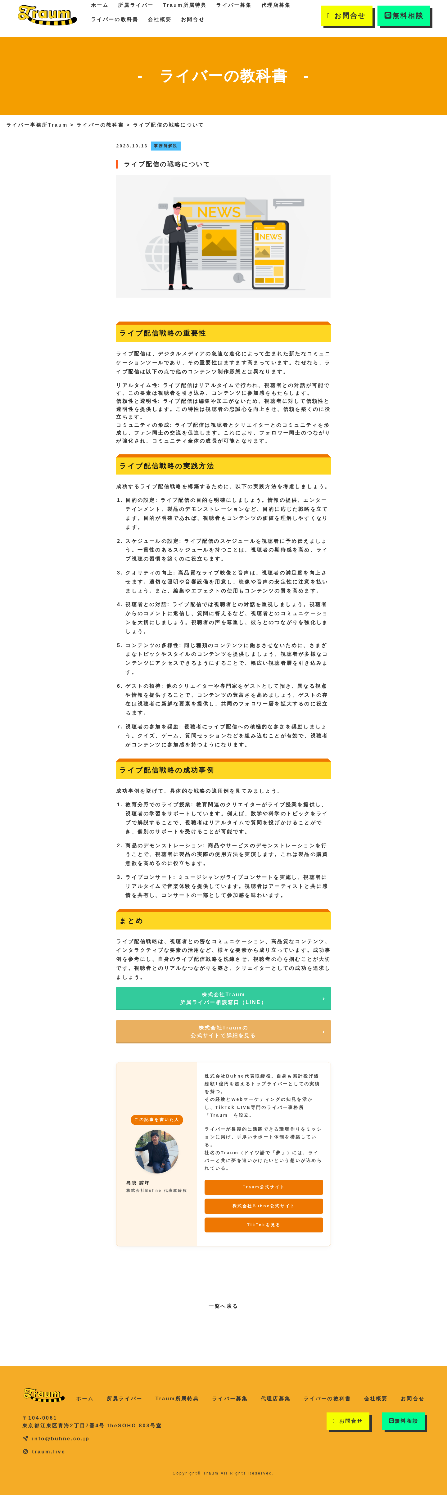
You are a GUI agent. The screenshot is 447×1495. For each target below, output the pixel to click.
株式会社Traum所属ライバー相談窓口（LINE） (223, 998)
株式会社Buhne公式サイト (264, 1206)
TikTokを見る (264, 1225)
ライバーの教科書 (115, 19)
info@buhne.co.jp (56, 1438)
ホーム (85, 1398)
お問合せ (193, 19)
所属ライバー (124, 1398)
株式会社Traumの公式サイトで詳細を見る (223, 1031)
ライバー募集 (230, 1398)
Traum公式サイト (264, 1187)
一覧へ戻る (223, 1306)
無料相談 (403, 16)
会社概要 (160, 19)
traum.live (43, 1451)
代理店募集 (276, 1398)
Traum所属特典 (177, 1398)
